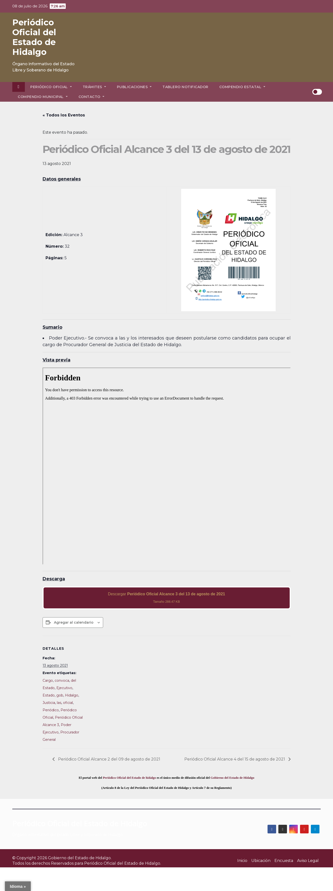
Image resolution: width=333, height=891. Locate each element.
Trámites (94, 87)
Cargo (48, 680)
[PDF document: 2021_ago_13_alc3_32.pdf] (167, 466)
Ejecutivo (64, 688)
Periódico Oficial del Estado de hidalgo (129, 777)
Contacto (91, 97)
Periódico (51, 710)
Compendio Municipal (43, 97)
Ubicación (260, 860)
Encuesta (283, 860)
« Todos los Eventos (64, 115)
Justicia (49, 702)
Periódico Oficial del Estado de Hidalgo (34, 37)
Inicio (242, 860)
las (59, 702)
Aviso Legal (308, 860)
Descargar (166, 597)
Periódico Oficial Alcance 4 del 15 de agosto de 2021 (235, 759)
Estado (49, 695)
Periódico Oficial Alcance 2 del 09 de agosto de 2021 (108, 759)
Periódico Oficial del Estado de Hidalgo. (122, 863)
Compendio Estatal (242, 87)
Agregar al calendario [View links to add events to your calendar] (74, 622)
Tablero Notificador (185, 87)
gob (59, 695)
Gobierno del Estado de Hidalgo (232, 777)
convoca (62, 680)
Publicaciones (134, 87)
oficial (68, 702)
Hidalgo (71, 695)
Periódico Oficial (51, 87)
